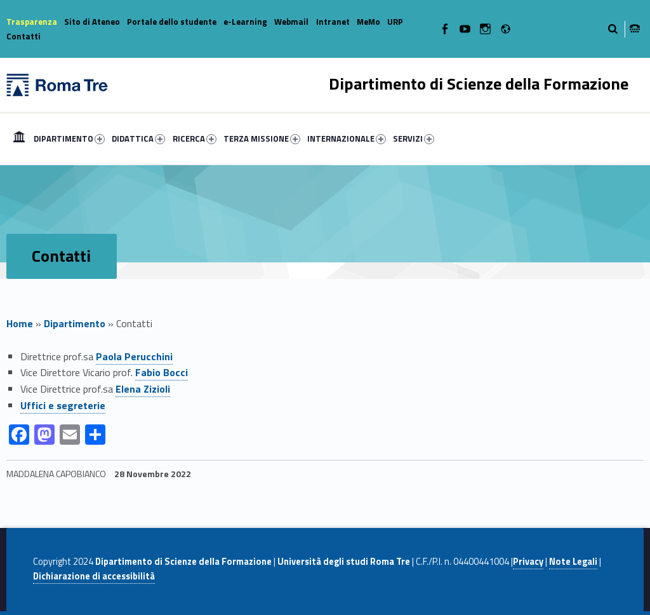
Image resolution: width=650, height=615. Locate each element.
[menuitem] (19, 138)
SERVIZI (413, 138)
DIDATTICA (138, 138)
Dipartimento (74, 323)
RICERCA (194, 138)
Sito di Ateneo (92, 21)
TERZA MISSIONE (261, 138)
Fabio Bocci (161, 372)
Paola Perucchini (134, 356)
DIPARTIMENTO (69, 138)
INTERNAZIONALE (346, 138)
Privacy (528, 562)
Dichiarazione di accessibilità (94, 576)
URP (395, 21)
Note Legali (573, 562)
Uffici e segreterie (62, 405)
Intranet (333, 21)
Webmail (291, 21)
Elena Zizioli (143, 388)
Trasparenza (31, 21)
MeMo (368, 21)
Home (19, 138)
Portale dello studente (171, 21)
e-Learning (245, 21)
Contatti (23, 36)
